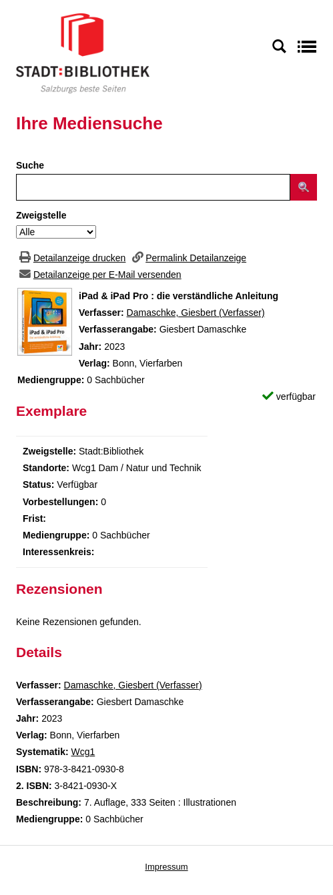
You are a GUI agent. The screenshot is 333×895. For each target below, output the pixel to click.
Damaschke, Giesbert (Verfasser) (196, 312)
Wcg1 (83, 751)
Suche (30, 165)
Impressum (166, 867)
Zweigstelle (41, 215)
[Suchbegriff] (153, 187)
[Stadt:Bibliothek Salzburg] (82, 52)
